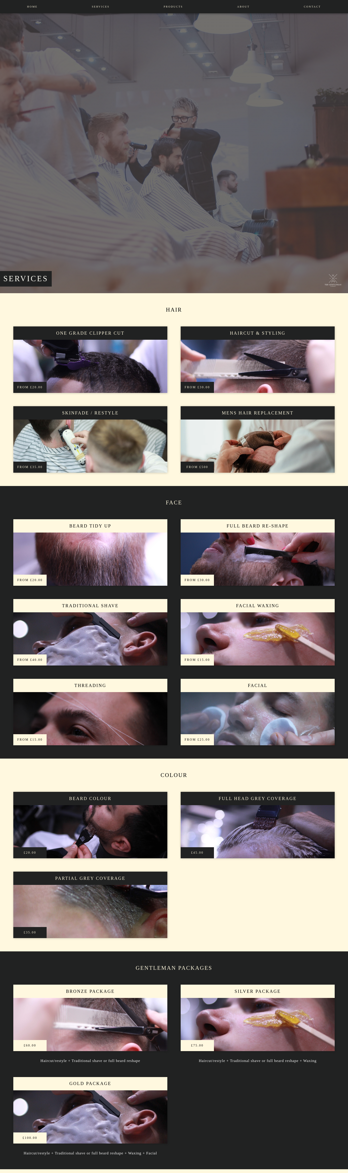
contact (312, 6)
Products (173, 6)
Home (32, 6)
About (243, 6)
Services (101, 6)
